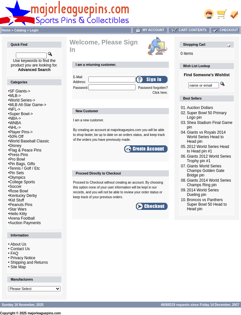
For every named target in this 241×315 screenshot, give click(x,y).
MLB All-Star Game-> (27, 105)
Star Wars (18, 209)
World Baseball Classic (29, 141)
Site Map (18, 267)
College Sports (22, 182)
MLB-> (15, 95)
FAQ (14, 253)
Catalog (20, 30)
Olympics (17, 177)
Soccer (15, 186)
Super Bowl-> (21, 114)
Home (6, 30)
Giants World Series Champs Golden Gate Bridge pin (206, 170)
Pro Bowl (17, 159)
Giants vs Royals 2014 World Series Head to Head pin (206, 137)
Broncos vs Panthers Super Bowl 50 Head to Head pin (207, 204)
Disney (15, 145)
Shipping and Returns (29, 262)
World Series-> (22, 100)
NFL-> (14, 109)
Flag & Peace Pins (25, 150)
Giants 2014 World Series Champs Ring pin (209, 182)
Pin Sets (16, 173)
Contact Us (20, 249)
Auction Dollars (200, 107)
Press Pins (18, 154)
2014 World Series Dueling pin (203, 192)
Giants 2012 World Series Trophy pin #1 (209, 158)
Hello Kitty (18, 214)
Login (34, 30)
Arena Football (22, 218)
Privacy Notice (23, 258)
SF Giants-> (19, 91)
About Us (18, 244)
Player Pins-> (21, 132)
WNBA (15, 123)
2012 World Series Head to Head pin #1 (208, 148)
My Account (150, 30)
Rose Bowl (18, 191)
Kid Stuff (16, 200)
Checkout (225, 30)
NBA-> (15, 118)
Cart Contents (189, 30)
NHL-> (15, 127)
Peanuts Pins (20, 204)
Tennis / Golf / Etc (24, 168)
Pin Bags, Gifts (22, 164)
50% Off (16, 136)
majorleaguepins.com (44, 313)
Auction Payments (25, 223)
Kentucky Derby (23, 195)
